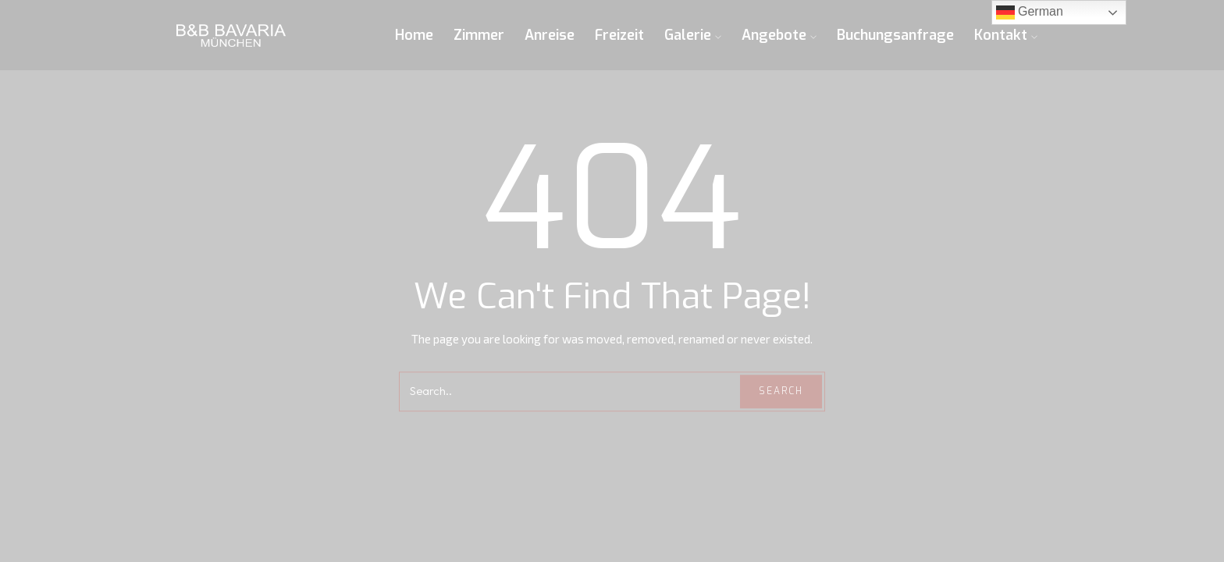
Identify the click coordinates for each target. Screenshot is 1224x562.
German (1029, 12)
